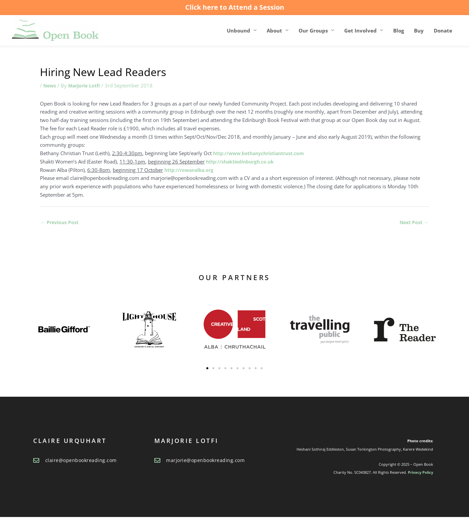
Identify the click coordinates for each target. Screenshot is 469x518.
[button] (207, 369)
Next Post (413, 222)
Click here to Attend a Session (234, 7)
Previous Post (61, 222)
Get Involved (360, 30)
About (274, 30)
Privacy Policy (420, 473)
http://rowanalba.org (191, 170)
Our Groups (313, 30)
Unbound (238, 30)
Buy (419, 30)
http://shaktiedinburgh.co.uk (243, 161)
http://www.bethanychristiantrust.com (263, 153)
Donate (443, 30)
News (50, 85)
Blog (398, 30)
